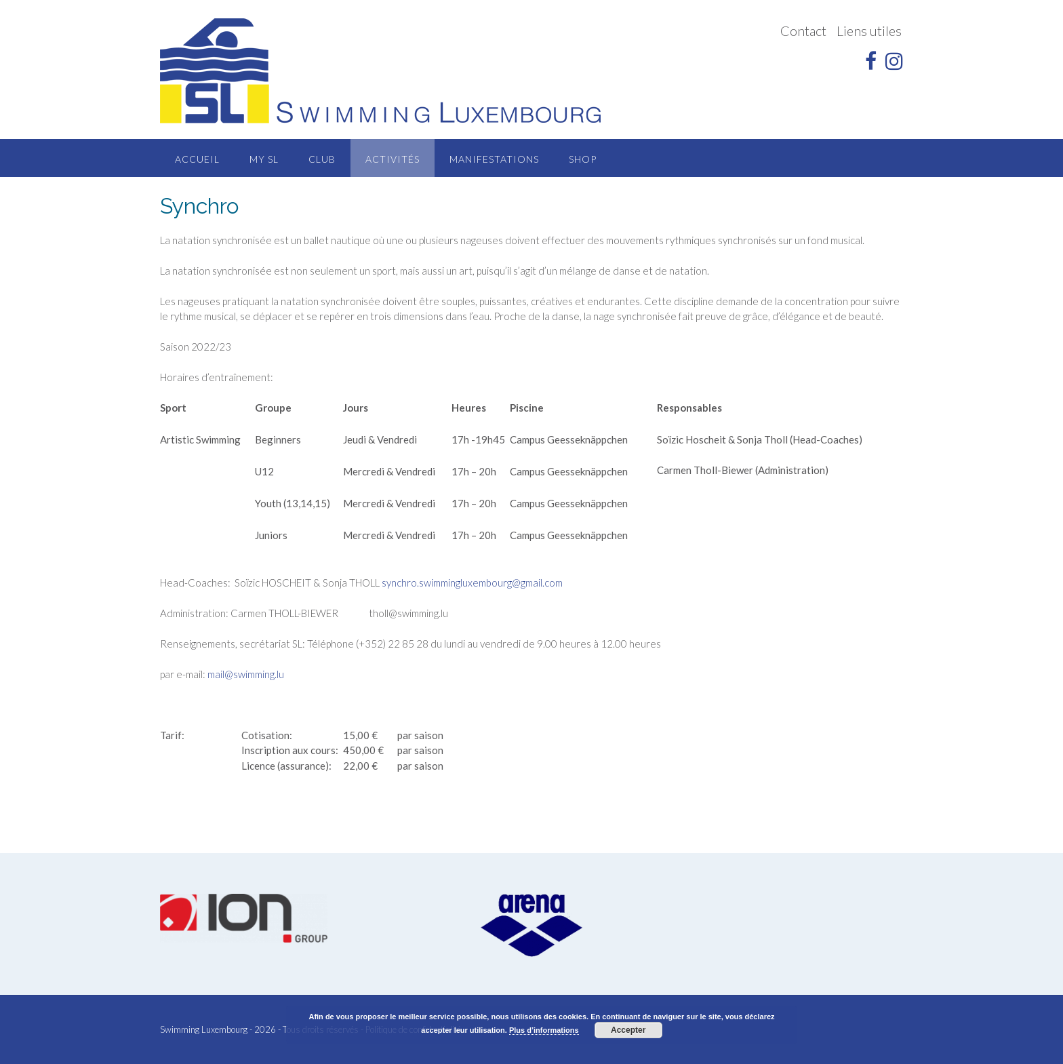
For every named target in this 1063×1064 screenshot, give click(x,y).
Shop (583, 159)
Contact (803, 30)
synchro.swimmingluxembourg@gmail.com (472, 582)
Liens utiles (869, 30)
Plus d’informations (544, 1030)
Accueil (197, 159)
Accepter (628, 1030)
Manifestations (494, 159)
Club (322, 159)
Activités (392, 159)
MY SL (264, 159)
